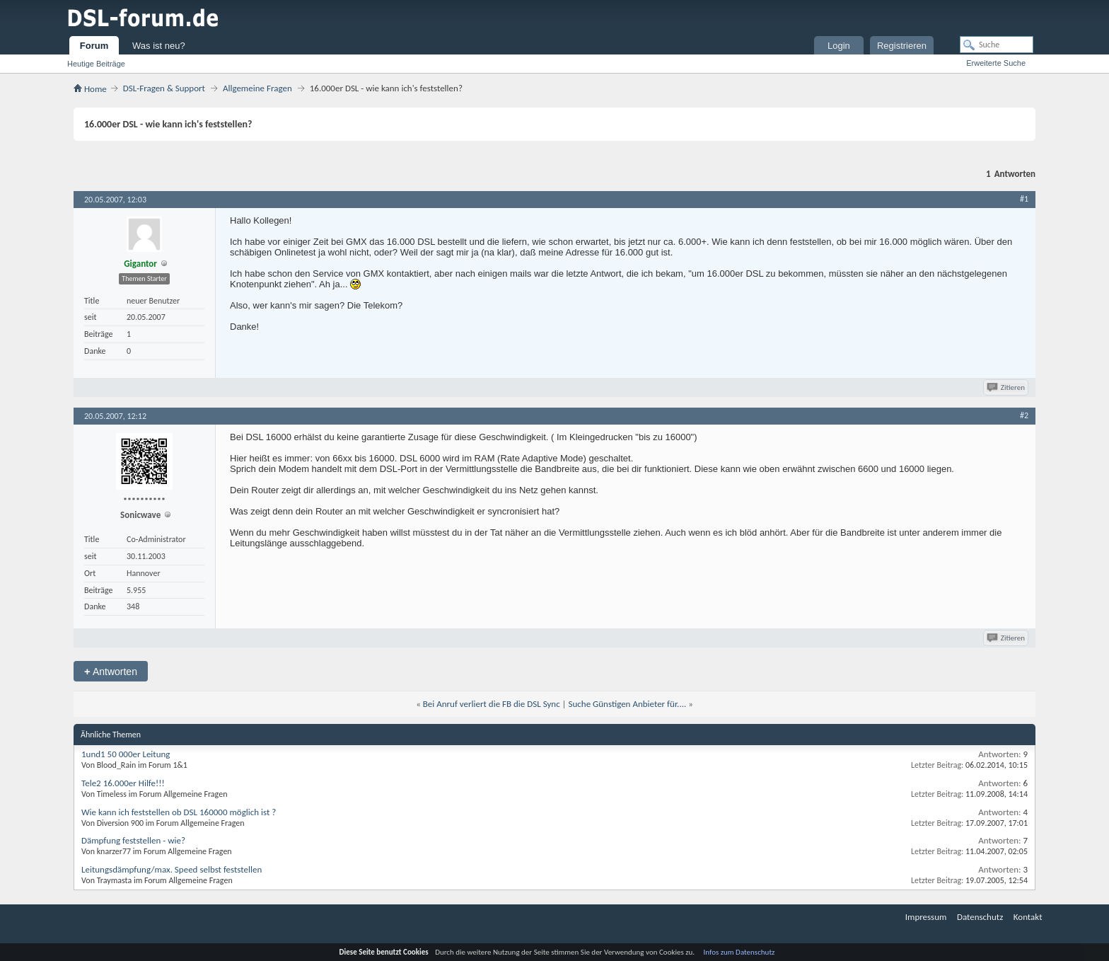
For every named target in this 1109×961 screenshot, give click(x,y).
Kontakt (1028, 916)
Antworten (110, 671)
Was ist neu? (158, 45)
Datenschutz (980, 916)
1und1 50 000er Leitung (125, 754)
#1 (1024, 199)
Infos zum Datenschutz (739, 952)
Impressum (926, 916)
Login (839, 45)
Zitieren (1007, 387)
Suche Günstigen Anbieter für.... (628, 703)
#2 (1024, 415)
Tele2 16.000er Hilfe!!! (123, 783)
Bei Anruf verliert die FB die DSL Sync (491, 703)
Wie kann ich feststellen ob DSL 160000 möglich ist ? (178, 812)
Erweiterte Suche (996, 63)
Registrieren (902, 45)
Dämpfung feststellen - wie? (133, 840)
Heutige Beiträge (96, 63)
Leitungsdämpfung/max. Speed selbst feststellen (171, 869)
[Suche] (996, 44)
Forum (94, 45)
